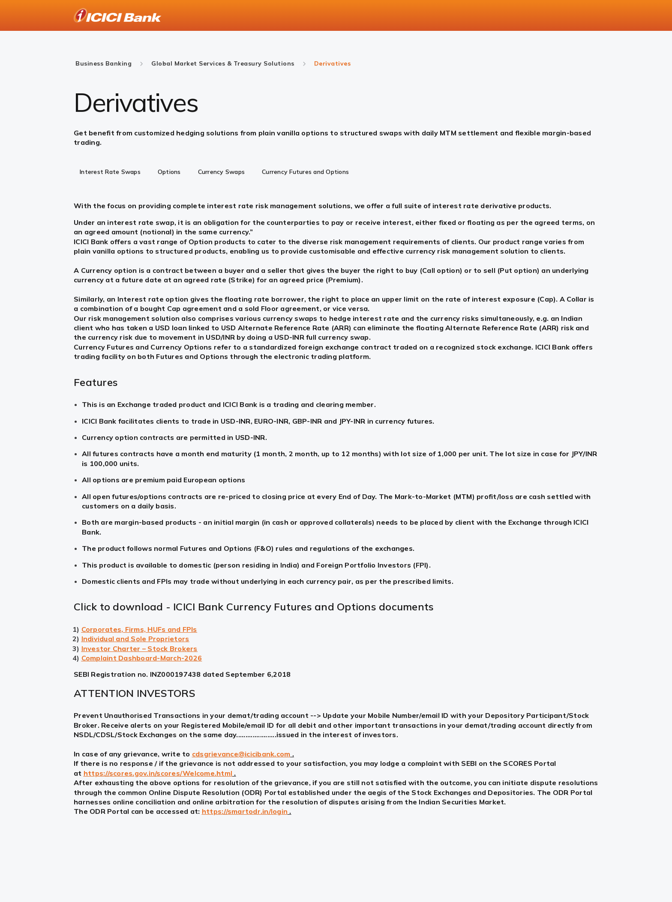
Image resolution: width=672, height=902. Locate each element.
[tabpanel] (336, 218)
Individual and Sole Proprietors (135, 638)
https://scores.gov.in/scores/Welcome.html (158, 773)
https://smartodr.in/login (245, 811)
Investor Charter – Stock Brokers (139, 648)
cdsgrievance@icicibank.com (241, 754)
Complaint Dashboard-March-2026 (141, 658)
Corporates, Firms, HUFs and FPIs (139, 629)
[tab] (110, 172)
